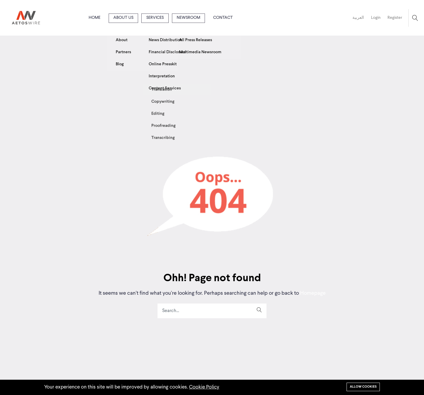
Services (155, 18)
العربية (358, 18)
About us (123, 18)
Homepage (312, 293)
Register (394, 18)
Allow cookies (363, 386)
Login (375, 18)
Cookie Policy (204, 387)
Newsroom (188, 18)
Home (94, 18)
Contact (223, 18)
